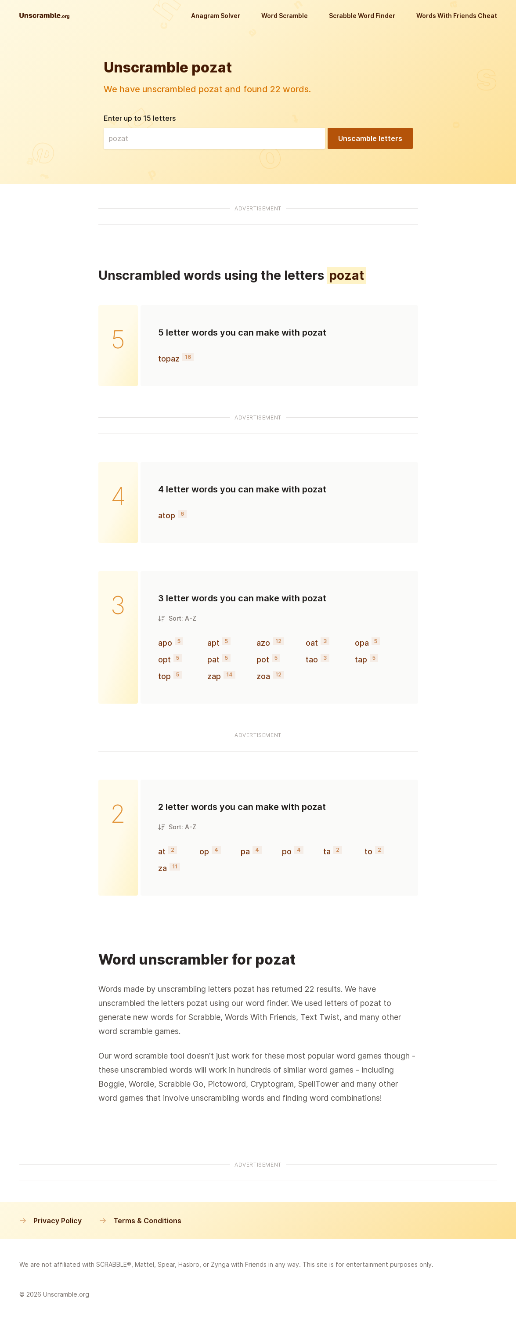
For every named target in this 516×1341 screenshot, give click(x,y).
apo (165, 642)
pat (213, 659)
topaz (169, 358)
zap (214, 676)
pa (245, 851)
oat (312, 642)
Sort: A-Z (177, 618)
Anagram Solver (215, 15)
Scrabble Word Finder (362, 15)
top (164, 676)
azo (263, 642)
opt (164, 659)
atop (166, 515)
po (287, 851)
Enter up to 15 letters (140, 118)
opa (362, 642)
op (204, 851)
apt (213, 642)
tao (312, 659)
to (368, 851)
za (162, 868)
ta (327, 851)
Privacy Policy (50, 1220)
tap (361, 659)
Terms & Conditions (140, 1220)
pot (262, 659)
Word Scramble (284, 15)
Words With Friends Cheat (456, 15)
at (162, 851)
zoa (263, 676)
